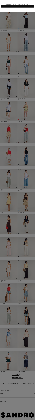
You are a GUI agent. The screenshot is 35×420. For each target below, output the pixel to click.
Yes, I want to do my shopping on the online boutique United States (17, 6)
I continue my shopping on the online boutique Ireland (17, 8)
